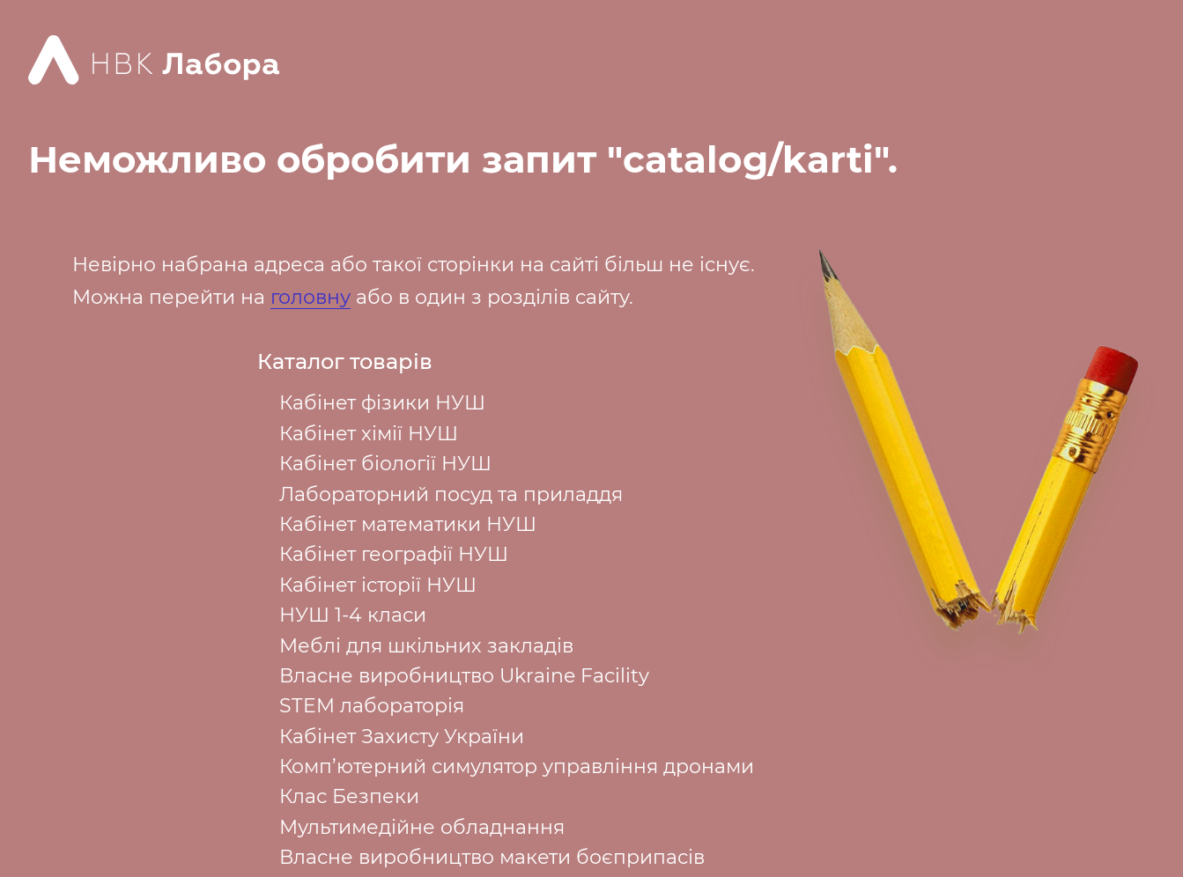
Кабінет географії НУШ (393, 554)
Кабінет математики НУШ (407, 524)
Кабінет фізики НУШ (382, 403)
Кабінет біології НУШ (385, 463)
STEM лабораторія (371, 706)
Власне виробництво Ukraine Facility (464, 676)
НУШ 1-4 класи (352, 615)
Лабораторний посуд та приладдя (451, 494)
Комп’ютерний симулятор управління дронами (516, 766)
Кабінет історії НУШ (378, 585)
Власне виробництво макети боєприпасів (492, 857)
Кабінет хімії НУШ (368, 434)
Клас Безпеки (349, 796)
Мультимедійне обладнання (422, 827)
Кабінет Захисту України (401, 736)
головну (310, 297)
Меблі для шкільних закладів (426, 646)
